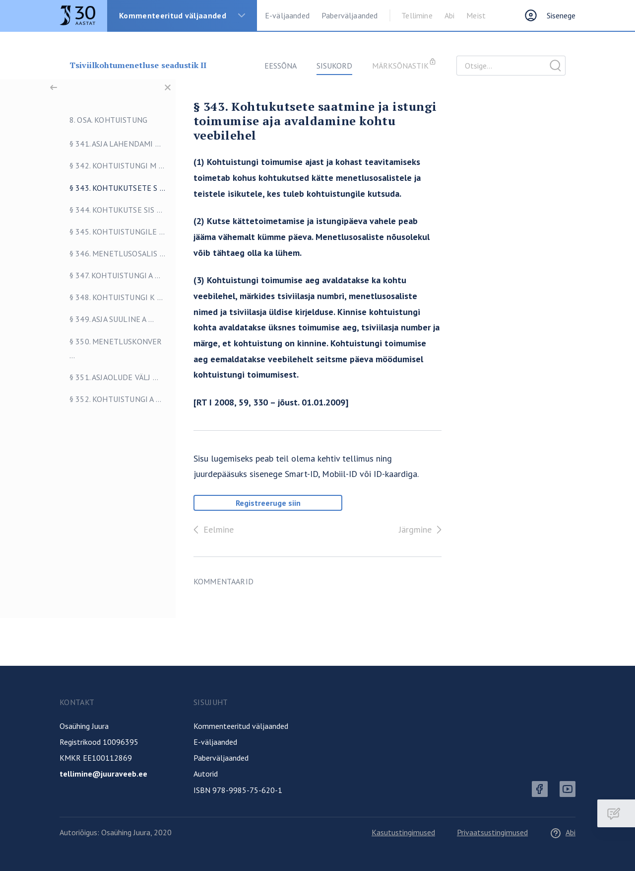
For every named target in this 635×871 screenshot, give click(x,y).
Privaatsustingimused (492, 832)
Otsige (556, 66)
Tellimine (416, 15)
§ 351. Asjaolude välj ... (104, 377)
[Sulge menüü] (168, 87)
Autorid (205, 774)
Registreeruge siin (268, 503)
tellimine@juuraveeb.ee (103, 774)
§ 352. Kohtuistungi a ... (105, 399)
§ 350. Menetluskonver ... (106, 348)
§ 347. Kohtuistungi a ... (105, 275)
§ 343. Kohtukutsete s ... (107, 188)
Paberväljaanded (349, 15)
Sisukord (334, 66)
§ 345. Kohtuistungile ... (107, 231)
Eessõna (280, 66)
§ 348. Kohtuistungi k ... (106, 297)
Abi (449, 15)
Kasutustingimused (403, 832)
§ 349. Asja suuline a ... (102, 319)
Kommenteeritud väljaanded (172, 15)
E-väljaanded (287, 15)
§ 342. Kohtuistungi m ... (107, 165)
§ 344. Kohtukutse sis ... (106, 210)
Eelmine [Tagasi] (212, 530)
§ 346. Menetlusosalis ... (107, 253)
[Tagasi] (54, 87)
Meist (476, 15)
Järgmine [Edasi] (422, 530)
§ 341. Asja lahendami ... (105, 144)
